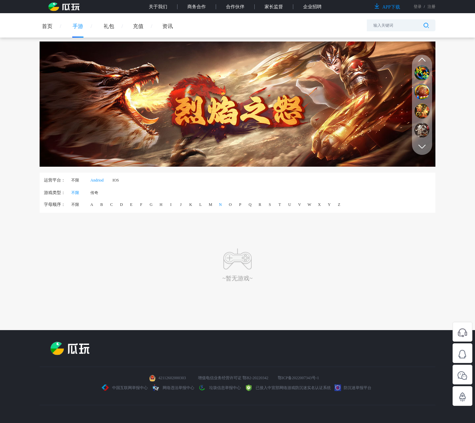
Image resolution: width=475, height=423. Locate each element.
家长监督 (274, 6)
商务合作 (196, 6)
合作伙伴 (235, 6)
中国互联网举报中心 (125, 387)
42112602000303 (172, 378)
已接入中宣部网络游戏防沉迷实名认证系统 (287, 387)
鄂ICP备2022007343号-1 (298, 378)
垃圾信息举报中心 (219, 387)
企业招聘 (312, 6)
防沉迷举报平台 (352, 387)
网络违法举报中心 (173, 387)
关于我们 (158, 6)
